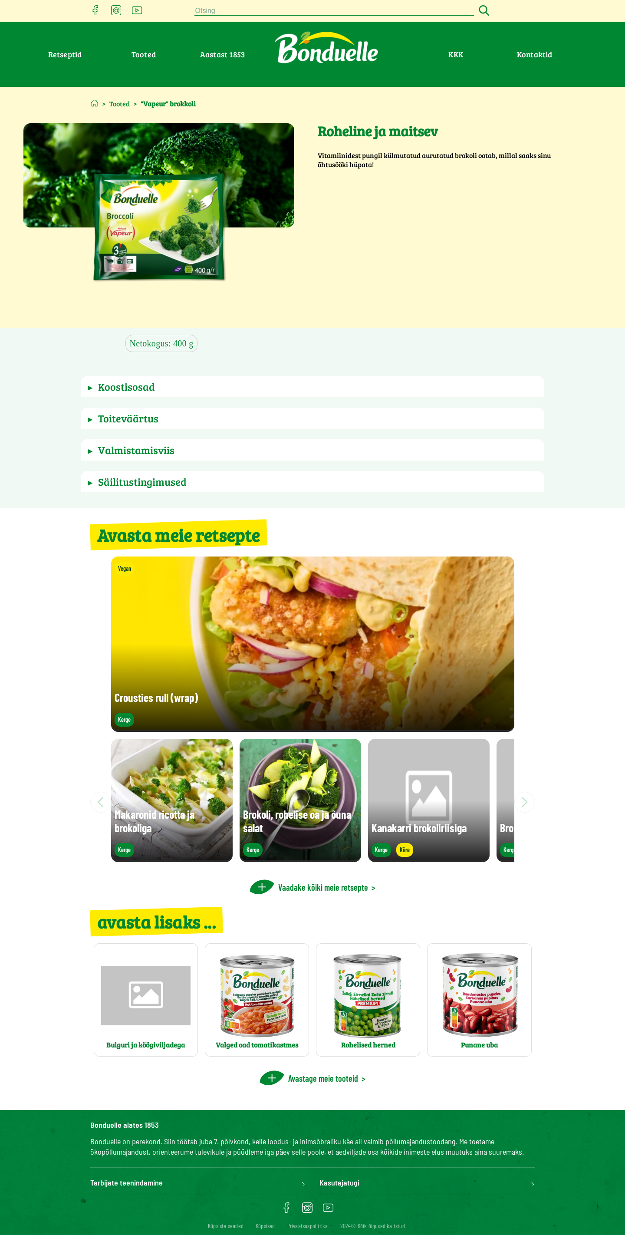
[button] (313, 386)
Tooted (144, 54)
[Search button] (483, 11)
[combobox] (334, 11)
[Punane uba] (479, 1000)
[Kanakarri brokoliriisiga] (429, 858)
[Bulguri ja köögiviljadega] (146, 1000)
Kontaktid (535, 54)
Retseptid (65, 54)
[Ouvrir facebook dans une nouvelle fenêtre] (95, 12)
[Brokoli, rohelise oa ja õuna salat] (300, 858)
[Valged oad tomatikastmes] (257, 1000)
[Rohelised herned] (368, 1000)
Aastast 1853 (222, 54)
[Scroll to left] (100, 802)
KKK (455, 54)
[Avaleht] (94, 103)
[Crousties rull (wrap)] (312, 727)
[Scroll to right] (524, 802)
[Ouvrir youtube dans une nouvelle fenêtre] (137, 12)
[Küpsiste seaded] (225, 1225)
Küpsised (265, 1225)
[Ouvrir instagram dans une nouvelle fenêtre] (116, 12)
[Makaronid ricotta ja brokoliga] (172, 858)
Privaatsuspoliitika (307, 1225)
